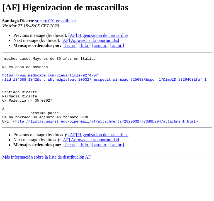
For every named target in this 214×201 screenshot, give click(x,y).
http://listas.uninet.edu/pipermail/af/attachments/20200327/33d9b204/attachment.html (105, 134)
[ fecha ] (69, 45)
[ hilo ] (85, 45)
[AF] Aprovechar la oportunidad (90, 40)
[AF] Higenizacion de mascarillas (98, 35)
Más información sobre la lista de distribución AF (46, 170)
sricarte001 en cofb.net (55, 20)
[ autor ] (117, 45)
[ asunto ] (100, 45)
